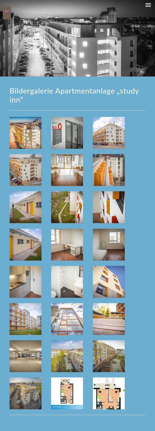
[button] (148, 5)
